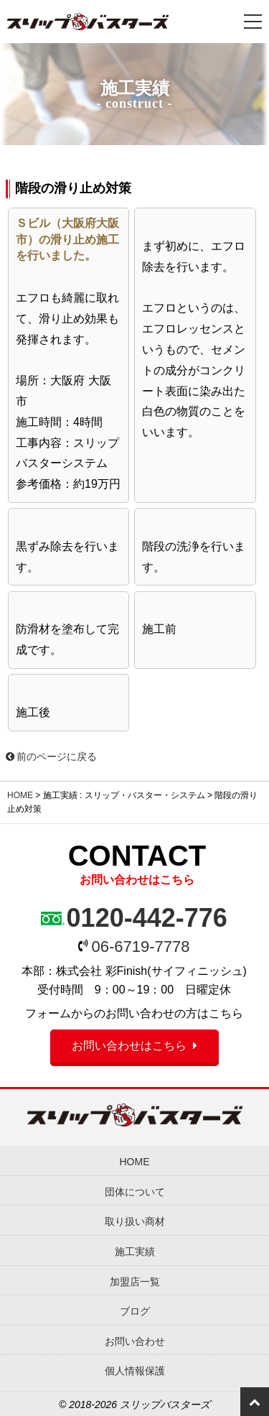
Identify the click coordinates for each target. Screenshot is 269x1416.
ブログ (135, 1311)
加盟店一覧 (135, 1281)
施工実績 (135, 1251)
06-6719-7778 (141, 946)
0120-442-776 (147, 918)
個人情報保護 (135, 1370)
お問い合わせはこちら (129, 1046)
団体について (135, 1192)
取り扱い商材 (135, 1221)
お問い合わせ (135, 1341)
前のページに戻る (52, 756)
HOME (20, 795)
